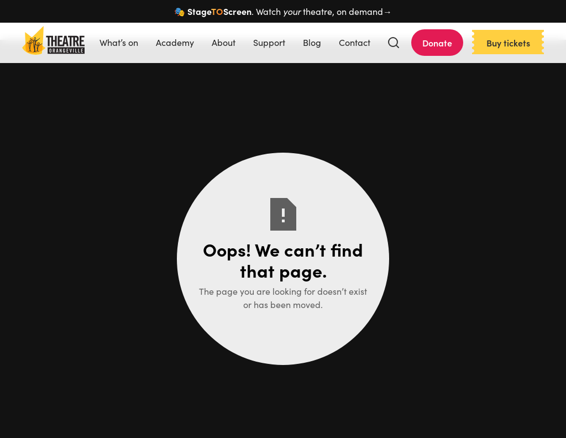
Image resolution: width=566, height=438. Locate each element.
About (223, 42)
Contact (354, 42)
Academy (175, 42)
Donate (437, 42)
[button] (393, 42)
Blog (312, 42)
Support (269, 42)
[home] (53, 42)
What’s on (118, 42)
